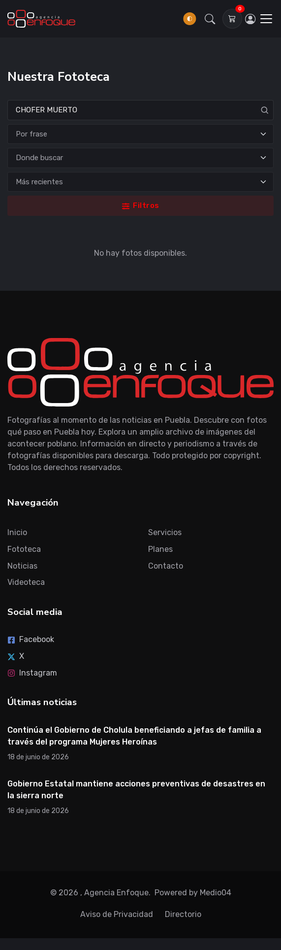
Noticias (22, 566)
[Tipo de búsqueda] (140, 134)
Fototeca (24, 549)
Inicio (17, 532)
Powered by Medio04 (193, 892)
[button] (210, 19)
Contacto (165, 566)
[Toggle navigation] (266, 18)
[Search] (140, 110)
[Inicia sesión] (250, 19)
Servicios (165, 532)
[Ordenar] (140, 182)
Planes (160, 549)
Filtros (140, 205)
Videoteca (26, 582)
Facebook (30, 639)
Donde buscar (39, 157)
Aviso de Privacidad (116, 914)
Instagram (32, 673)
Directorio (183, 914)
